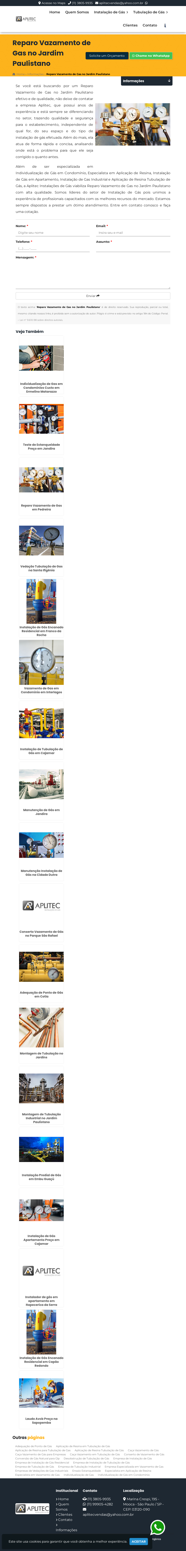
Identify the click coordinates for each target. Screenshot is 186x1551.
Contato (150, 25)
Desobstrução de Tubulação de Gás (86, 1458)
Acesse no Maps (53, 3)
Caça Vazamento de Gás (143, 1450)
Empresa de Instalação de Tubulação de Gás (101, 1462)
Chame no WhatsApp (151, 56)
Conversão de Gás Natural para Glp (37, 1458)
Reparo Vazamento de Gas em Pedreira (41, 507)
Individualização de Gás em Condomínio (124, 1474)
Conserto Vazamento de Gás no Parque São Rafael (42, 934)
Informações (66, 1530)
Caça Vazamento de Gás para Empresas (40, 1454)
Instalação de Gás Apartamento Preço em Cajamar (41, 1240)
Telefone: (24, 242)
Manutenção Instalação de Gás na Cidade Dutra (41, 873)
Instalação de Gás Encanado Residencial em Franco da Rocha (41, 631)
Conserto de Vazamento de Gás (144, 1454)
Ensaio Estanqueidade (86, 1470)
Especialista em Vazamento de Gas (37, 1474)
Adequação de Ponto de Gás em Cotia (41, 994)
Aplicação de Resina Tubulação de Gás (99, 1450)
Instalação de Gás (111, 12)
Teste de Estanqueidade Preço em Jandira (41, 447)
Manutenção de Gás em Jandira (41, 812)
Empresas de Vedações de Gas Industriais (41, 1470)
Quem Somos (77, 12)
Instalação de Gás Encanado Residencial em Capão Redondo (41, 1362)
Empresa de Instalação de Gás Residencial (42, 1462)
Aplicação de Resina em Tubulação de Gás (83, 1446)
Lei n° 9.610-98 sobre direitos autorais (41, 319)
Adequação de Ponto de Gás (33, 1446)
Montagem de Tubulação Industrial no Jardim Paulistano (41, 1118)
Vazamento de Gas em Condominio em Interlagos (41, 690)
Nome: (22, 226)
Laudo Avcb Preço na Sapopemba (42, 1421)
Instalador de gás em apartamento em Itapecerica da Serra (41, 1301)
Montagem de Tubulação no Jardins (41, 1055)
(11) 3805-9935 (82, 3)
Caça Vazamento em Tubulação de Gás (95, 1454)
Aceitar (139, 1541)
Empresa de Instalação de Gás (132, 1458)
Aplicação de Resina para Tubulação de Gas (43, 1450)
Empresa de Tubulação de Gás (34, 1466)
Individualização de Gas (79, 1474)
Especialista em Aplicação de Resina (128, 1470)
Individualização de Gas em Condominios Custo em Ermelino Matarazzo (41, 388)
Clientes (130, 25)
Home (54, 12)
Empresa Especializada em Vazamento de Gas (134, 1466)
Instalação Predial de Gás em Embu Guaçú (41, 1177)
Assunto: (104, 242)
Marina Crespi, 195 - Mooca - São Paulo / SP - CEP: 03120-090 (143, 1504)
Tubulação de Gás (150, 12)
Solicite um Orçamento (107, 56)
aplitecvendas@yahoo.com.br (121, 3)
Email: (102, 226)
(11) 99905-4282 (100, 1504)
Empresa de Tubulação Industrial (79, 1466)
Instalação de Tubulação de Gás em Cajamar (41, 751)
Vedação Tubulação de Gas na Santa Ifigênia (41, 568)
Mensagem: (26, 257)
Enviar (93, 296)
